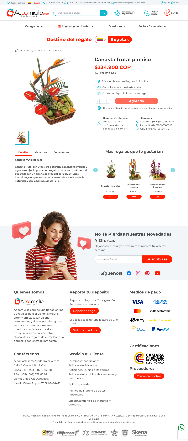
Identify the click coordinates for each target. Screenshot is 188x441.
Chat (175, 3)
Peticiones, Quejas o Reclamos (88, 369)
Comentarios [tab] (66, 152)
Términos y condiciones (83, 360)
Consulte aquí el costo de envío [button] (119, 87)
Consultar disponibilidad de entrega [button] (122, 93)
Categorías (32, 26)
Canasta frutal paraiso (48, 50)
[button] (29, 3)
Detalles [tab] (24, 152)
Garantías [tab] (43, 152)
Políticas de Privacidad (83, 365)
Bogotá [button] (36, 3)
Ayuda (165, 3)
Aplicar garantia (78, 384)
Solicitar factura (85, 330)
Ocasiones (116, 26)
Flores (27, 50)
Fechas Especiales (151, 26)
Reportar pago (84, 311)
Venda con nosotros (149, 376)
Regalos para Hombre (76, 26)
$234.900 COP (113, 67)
